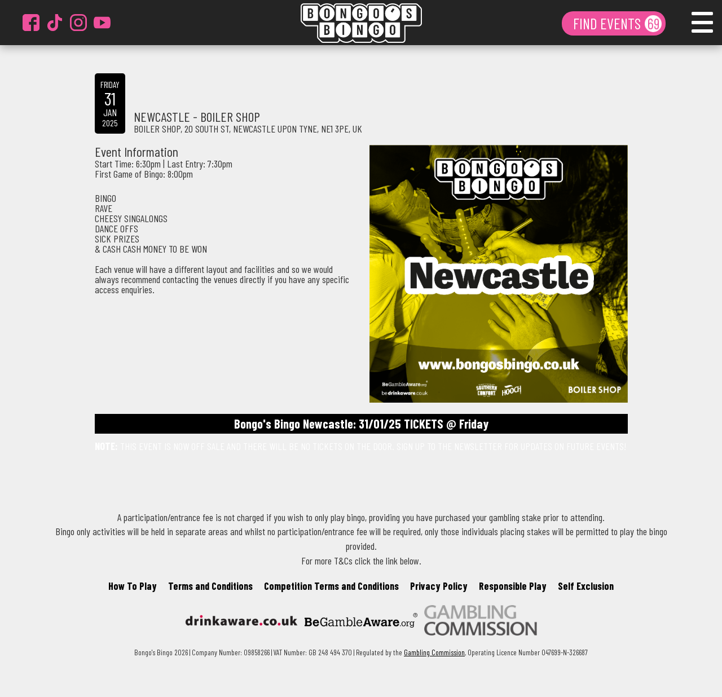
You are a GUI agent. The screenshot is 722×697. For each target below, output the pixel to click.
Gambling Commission (434, 652)
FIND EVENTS (608, 23)
